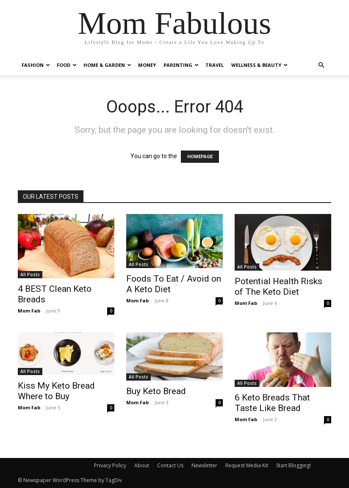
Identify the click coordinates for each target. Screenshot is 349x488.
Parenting (181, 65)
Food (67, 65)
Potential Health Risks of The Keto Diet (278, 286)
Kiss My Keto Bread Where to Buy (56, 391)
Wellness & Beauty (259, 65)
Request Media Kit (246, 465)
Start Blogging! (293, 465)
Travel (214, 65)
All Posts (30, 274)
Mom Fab (29, 310)
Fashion (36, 65)
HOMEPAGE (200, 156)
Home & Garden (107, 65)
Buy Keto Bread (156, 391)
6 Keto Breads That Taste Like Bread (272, 402)
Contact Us (170, 465)
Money (147, 65)
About (141, 465)
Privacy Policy (110, 465)
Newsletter (204, 465)
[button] (321, 65)
